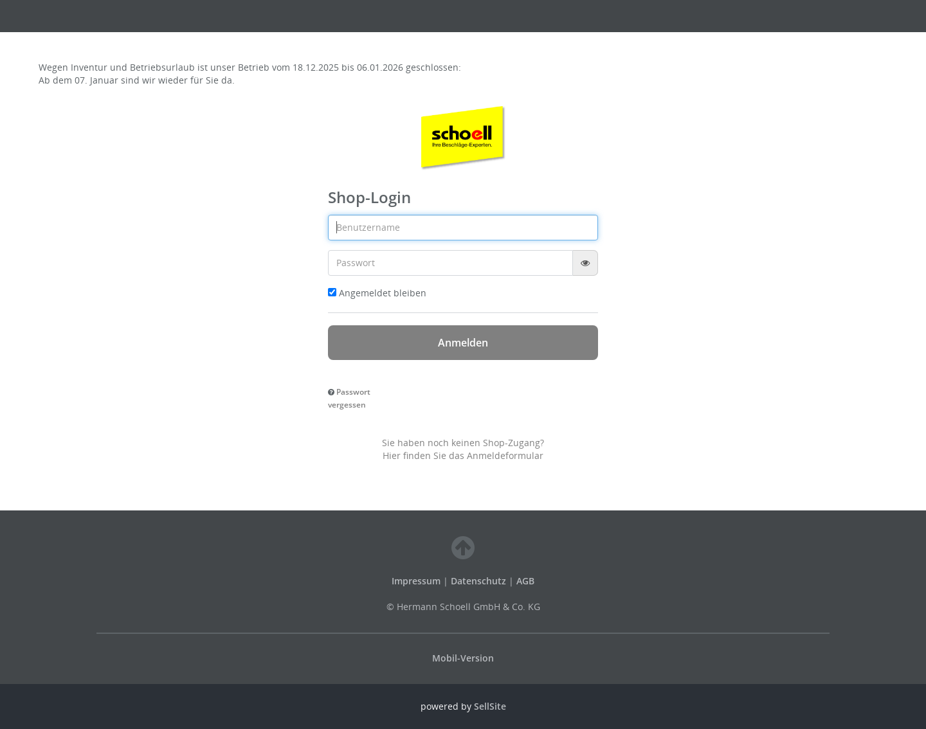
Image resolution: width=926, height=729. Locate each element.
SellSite (490, 706)
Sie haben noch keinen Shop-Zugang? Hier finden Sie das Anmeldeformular (463, 449)
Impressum (417, 581)
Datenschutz (478, 581)
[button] (349, 397)
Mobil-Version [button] (463, 658)
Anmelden (463, 343)
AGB (525, 581)
